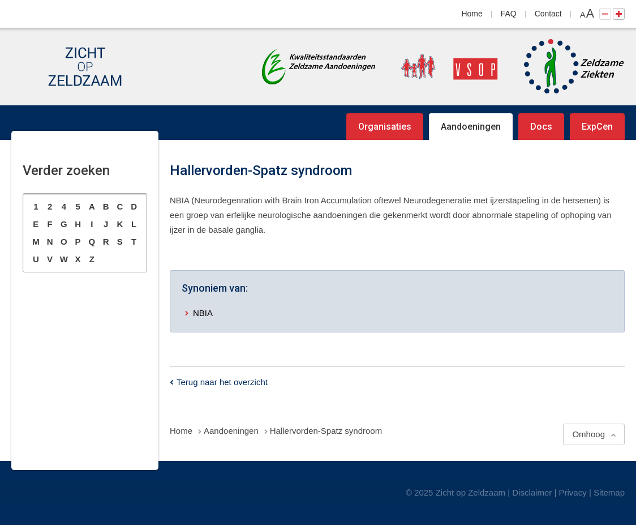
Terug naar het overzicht (222, 382)
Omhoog (588, 434)
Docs (541, 126)
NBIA (203, 313)
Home (472, 13)
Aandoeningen (471, 126)
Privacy (573, 492)
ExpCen (597, 126)
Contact (548, 13)
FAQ (509, 13)
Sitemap (609, 492)
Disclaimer (532, 492)
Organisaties (384, 126)
